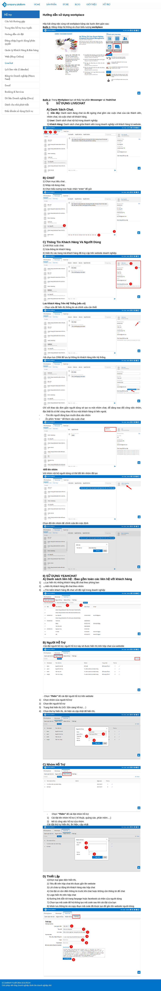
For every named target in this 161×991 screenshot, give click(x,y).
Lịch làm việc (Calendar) (16, 69)
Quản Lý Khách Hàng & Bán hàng (21, 50)
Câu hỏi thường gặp (15, 21)
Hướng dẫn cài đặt (14, 34)
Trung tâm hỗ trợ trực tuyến (18, 27)
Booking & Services (14, 91)
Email (7, 85)
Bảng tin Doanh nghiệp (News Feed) (20, 77)
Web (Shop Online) (14, 56)
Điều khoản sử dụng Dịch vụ (19, 111)
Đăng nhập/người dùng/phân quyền (20, 42)
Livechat (9, 63)
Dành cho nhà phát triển (17, 104)
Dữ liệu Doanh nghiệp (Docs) (19, 98)
